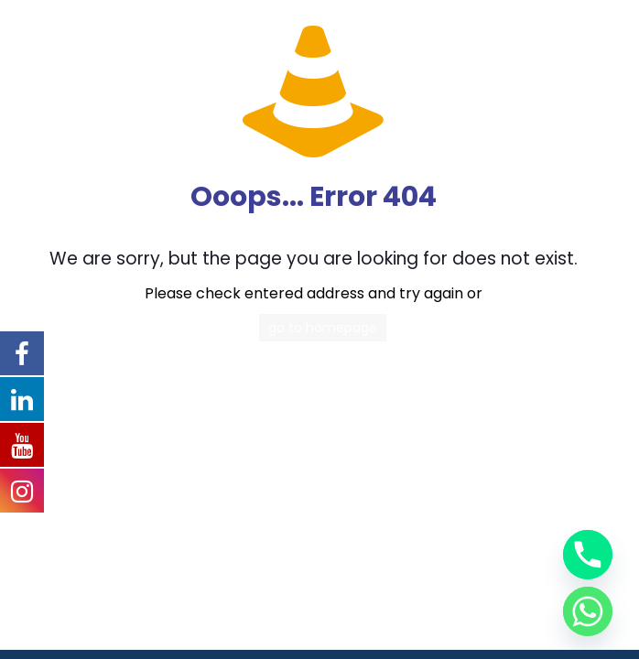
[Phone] (587, 554)
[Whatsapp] (587, 611)
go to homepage (322, 328)
